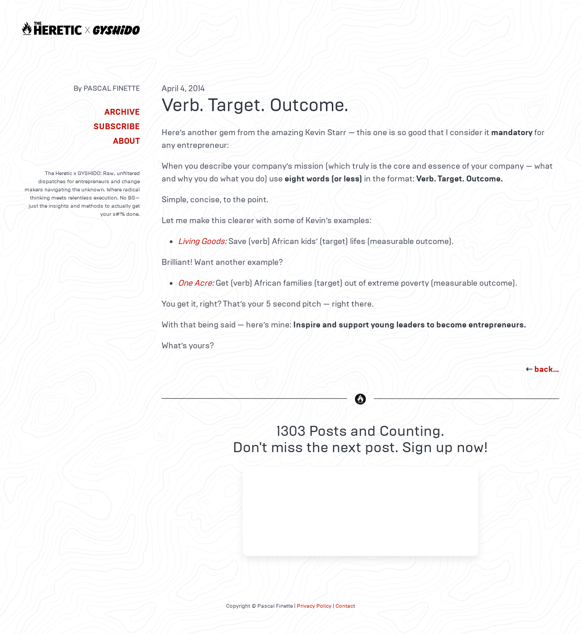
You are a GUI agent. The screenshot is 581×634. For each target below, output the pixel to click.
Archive (122, 112)
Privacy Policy (314, 606)
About (126, 141)
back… (546, 369)
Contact (345, 606)
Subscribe (117, 127)
